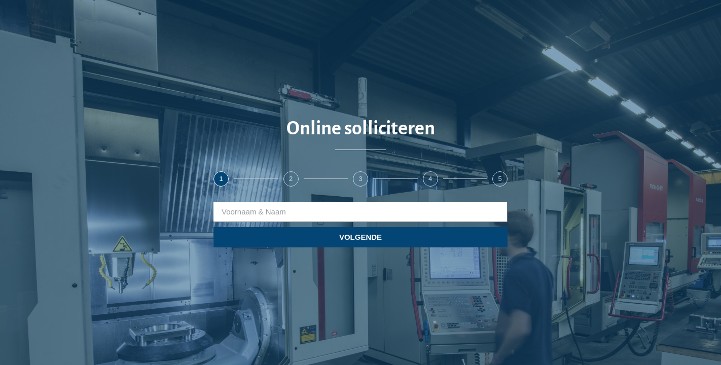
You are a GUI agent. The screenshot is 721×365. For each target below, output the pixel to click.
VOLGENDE (360, 237)
